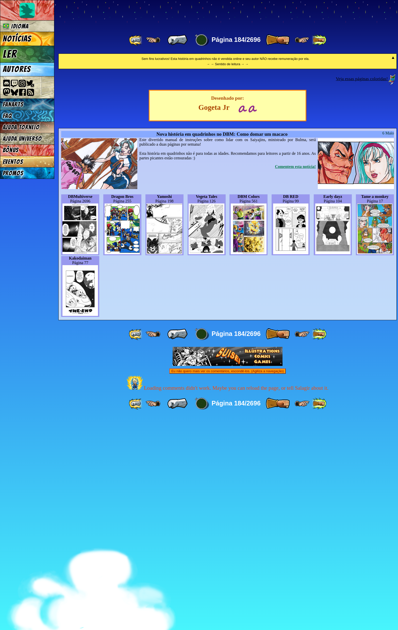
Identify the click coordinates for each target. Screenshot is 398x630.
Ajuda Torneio (21, 127)
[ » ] (277, 40)
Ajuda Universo (22, 138)
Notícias (17, 39)
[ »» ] (319, 40)
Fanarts (13, 104)
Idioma (16, 26)
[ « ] (177, 40)
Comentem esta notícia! (295, 379)
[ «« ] (136, 40)
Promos (13, 173)
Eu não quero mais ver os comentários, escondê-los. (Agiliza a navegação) (227, 583)
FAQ (7, 116)
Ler (10, 54)
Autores (17, 69)
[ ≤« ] (153, 40)
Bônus (11, 150)
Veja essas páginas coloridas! (362, 291)
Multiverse (132, 14)
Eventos (13, 162)
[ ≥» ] (302, 40)
